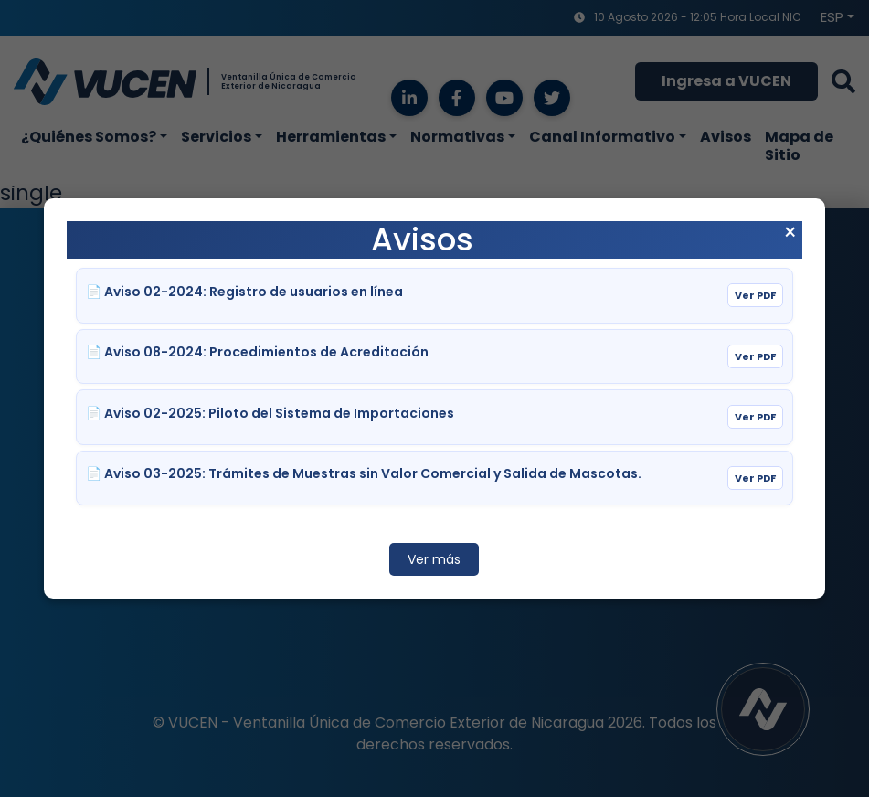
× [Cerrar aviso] (790, 233)
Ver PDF (755, 295)
